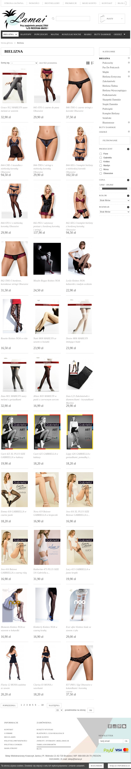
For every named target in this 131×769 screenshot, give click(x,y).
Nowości (34, 3)
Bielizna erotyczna (112, 76)
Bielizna (9, 34)
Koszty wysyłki (45, 729)
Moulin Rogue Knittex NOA (46, 280)
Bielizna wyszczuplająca (114, 90)
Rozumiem (96, 766)
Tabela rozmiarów (46, 744)
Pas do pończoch (111, 67)
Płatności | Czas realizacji (50, 733)
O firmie (8, 733)
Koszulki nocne (71, 34)
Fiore (105, 154)
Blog (121, 3)
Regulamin (10, 737)
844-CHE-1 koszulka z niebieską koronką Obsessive (11, 168)
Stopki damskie (110, 104)
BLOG (39, 749)
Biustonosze (108, 122)
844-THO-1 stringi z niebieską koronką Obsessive (43, 168)
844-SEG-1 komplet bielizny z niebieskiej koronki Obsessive (79, 168)
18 (42, 705)
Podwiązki (108, 109)
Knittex (106, 161)
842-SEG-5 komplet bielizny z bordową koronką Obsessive (79, 226)
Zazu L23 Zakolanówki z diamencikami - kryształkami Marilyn (79, 399)
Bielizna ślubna (110, 86)
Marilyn (106, 165)
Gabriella (107, 157)
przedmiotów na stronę (75, 710)
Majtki (55, 34)
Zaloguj (125, 3)
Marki (87, 34)
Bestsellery (52, 3)
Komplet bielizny (111, 113)
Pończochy (41, 34)
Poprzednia (9, 705)
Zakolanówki (109, 81)
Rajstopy (25, 34)
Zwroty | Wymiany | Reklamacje (53, 741)
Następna (54, 705)
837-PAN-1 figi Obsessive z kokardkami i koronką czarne (79, 688)
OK (90, 710)
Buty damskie (102, 34)
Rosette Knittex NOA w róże (14, 338)
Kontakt (107, 3)
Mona (105, 169)
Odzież (119, 34)
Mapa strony (10, 748)
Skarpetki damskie (112, 99)
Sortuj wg (5, 63)
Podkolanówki (109, 95)
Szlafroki (107, 118)
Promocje (71, 3)
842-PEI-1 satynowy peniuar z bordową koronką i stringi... (46, 226)
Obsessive (108, 173)
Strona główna (13, 3)
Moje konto (89, 3)
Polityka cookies (13, 744)
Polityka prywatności (15, 741)
